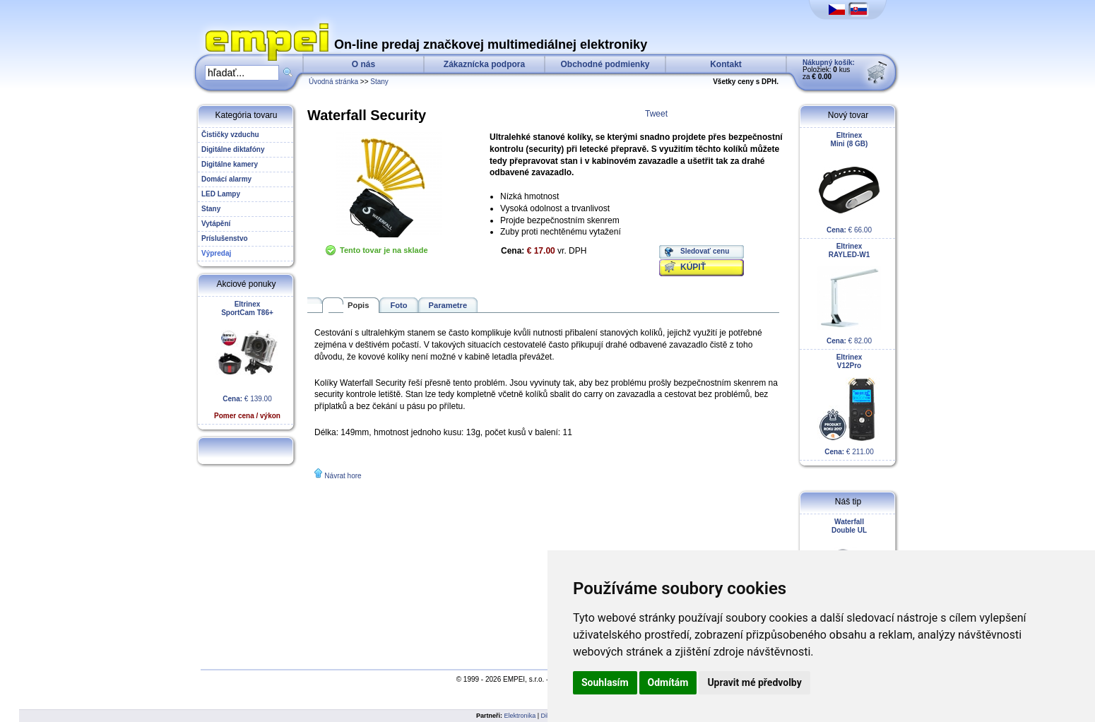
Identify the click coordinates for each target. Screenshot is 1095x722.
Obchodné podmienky (604, 64)
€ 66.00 (849, 182)
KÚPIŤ (693, 267)
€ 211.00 (849, 404)
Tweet (656, 114)
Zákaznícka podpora (484, 64)
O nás (363, 64)
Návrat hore (342, 476)
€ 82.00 (849, 293)
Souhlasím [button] (605, 682)
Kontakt (726, 64)
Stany (379, 81)
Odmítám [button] (668, 682)
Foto (398, 305)
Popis (358, 305)
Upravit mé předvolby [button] (754, 682)
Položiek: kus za (829, 70)
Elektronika (520, 715)
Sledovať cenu (704, 251)
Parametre (448, 305)
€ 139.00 (247, 360)
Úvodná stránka (333, 81)
